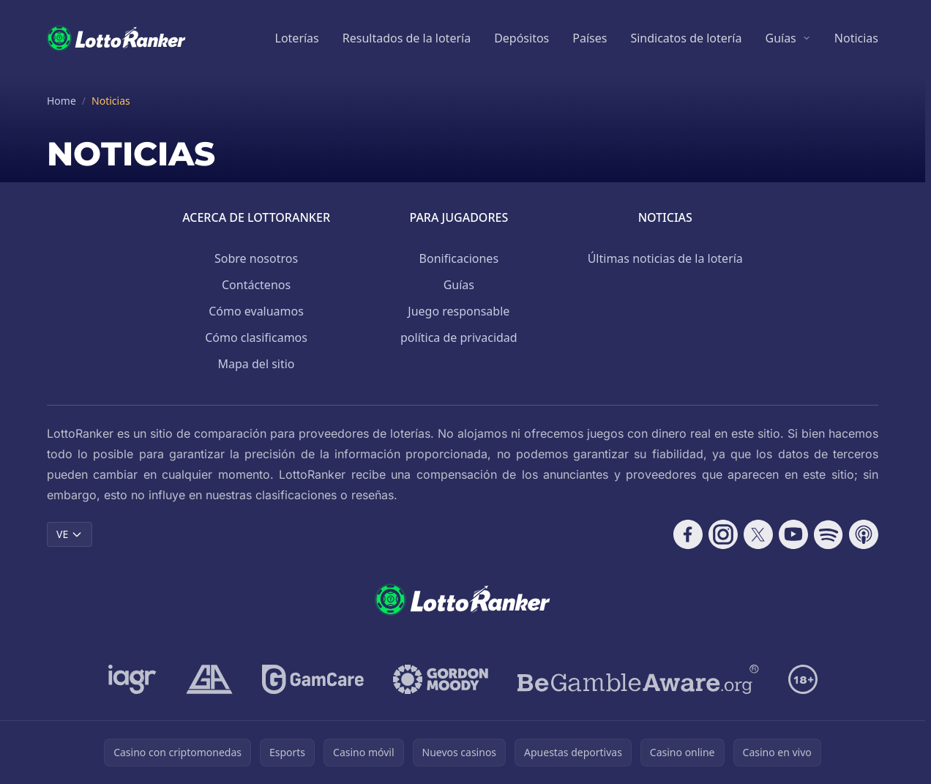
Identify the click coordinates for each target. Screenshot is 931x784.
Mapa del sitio (256, 364)
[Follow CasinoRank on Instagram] (723, 534)
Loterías (297, 38)
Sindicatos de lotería (685, 38)
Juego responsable (458, 311)
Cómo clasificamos (256, 337)
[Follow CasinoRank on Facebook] (688, 534)
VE (69, 534)
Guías (780, 38)
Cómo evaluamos (256, 311)
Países (589, 38)
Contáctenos (256, 285)
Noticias (856, 38)
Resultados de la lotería (407, 38)
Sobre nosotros (256, 258)
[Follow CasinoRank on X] (758, 534)
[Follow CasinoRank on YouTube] (793, 534)
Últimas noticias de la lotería (665, 258)
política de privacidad (458, 337)
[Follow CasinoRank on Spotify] (828, 534)
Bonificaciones (458, 258)
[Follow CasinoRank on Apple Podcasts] (863, 534)
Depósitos (521, 38)
